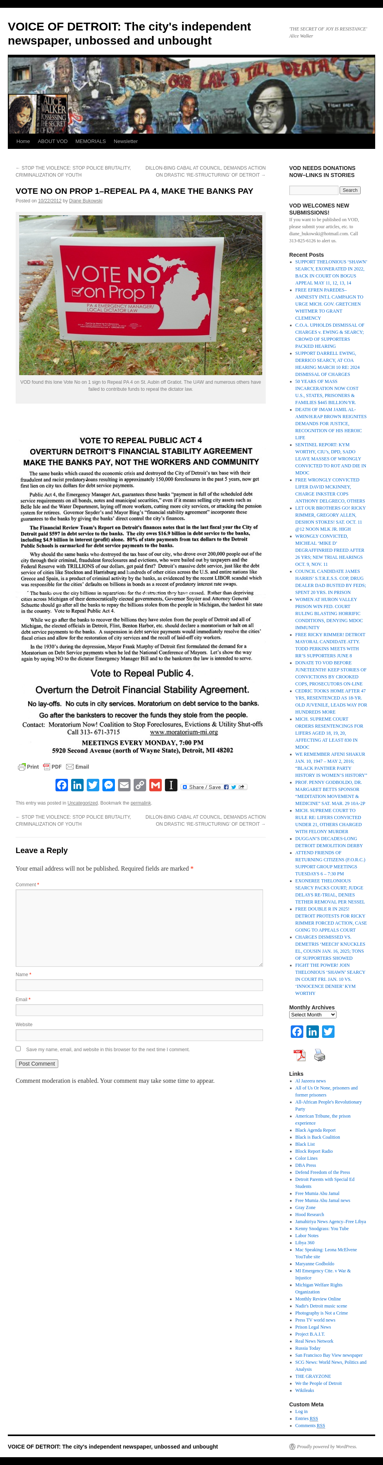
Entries (306, 1419)
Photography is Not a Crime (321, 1313)
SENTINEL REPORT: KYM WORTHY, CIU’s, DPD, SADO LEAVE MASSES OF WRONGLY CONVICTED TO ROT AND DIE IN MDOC (331, 459)
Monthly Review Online (318, 1299)
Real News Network (314, 1341)
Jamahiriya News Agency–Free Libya (330, 1221)
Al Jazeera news (310, 1081)
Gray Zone (305, 1207)
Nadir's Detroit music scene (321, 1306)
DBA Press (305, 1165)
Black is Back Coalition (317, 1137)
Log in (301, 1411)
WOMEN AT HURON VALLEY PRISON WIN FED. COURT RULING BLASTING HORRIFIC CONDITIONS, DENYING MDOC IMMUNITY (329, 613)
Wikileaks (304, 1390)
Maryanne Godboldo (315, 1263)
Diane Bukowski (85, 201)
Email (23, 999)
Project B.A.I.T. (310, 1334)
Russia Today (308, 1348)
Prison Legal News (313, 1327)
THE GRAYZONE (313, 1376)
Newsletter (126, 141)
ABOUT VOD (53, 141)
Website (24, 1024)
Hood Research (309, 1214)
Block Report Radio (314, 1151)
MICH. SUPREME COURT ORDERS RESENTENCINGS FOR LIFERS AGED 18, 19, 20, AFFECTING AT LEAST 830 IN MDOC (329, 733)
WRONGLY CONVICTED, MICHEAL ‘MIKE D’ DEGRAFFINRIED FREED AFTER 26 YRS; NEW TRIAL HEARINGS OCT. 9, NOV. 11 (330, 550)
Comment (27, 884)
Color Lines (306, 1158)
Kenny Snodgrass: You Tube (322, 1228)
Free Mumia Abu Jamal (317, 1193)
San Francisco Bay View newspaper (329, 1355)
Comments (310, 1426)
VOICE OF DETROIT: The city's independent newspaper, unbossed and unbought (113, 1447)
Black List (305, 1144)
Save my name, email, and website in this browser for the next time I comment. (108, 1049)
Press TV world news (315, 1320)
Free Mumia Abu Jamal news (323, 1200)
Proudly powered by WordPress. (327, 1446)
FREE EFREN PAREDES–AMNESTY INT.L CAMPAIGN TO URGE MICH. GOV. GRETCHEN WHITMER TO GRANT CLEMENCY (329, 304)
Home (23, 141)
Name (23, 974)
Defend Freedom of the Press (322, 1172)
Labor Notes (307, 1235)
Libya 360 (305, 1242)
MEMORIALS (90, 141)
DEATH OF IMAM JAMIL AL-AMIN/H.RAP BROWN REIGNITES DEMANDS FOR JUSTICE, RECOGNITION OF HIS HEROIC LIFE (331, 423)
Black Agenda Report (315, 1130)
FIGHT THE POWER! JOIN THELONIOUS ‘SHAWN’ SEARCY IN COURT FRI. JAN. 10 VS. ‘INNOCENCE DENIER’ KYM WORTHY (330, 979)
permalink (141, 803)
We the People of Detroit (318, 1383)
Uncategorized (83, 803)
